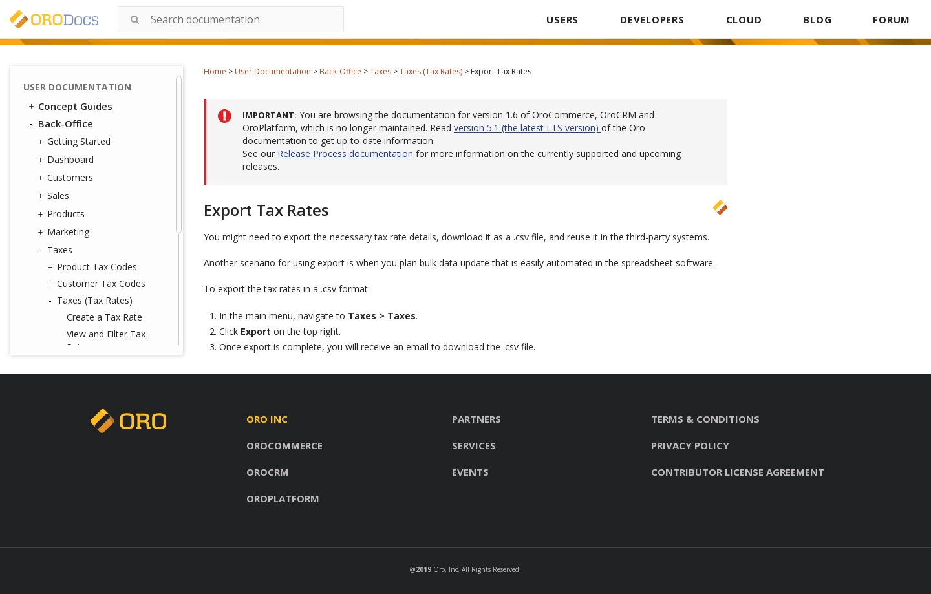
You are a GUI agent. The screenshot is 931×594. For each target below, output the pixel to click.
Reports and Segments (92, 278)
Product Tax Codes (93, 76)
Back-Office (340, 71)
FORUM (891, 19)
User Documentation (273, 71)
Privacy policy (690, 445)
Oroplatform (282, 498)
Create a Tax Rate (104, 127)
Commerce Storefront (85, 316)
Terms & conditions (705, 418)
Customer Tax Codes (97, 93)
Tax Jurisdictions (87, 224)
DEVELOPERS (652, 19)
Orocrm (267, 471)
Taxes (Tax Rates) (431, 71)
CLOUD (744, 19)
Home (215, 71)
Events (470, 471)
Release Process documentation (345, 153)
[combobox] (230, 19)
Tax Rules (74, 207)
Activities (62, 260)
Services (474, 445)
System (59, 296)
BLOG (817, 19)
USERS (562, 19)
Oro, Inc (445, 569)
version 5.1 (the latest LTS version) (527, 128)
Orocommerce (284, 445)
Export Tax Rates (102, 173)
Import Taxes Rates (108, 190)
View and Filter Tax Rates (106, 150)
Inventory (64, 242)
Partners (476, 418)
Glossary (59, 333)
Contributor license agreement (737, 471)
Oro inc (267, 418)
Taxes (380, 71)
